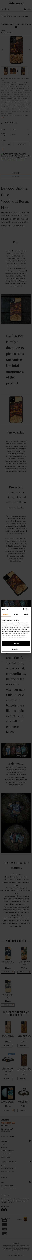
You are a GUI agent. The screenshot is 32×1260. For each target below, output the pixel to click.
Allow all (16, 643)
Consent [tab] (5, 614)
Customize (16, 649)
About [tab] (26, 614)
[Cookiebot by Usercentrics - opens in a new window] (23, 609)
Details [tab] (16, 614)
